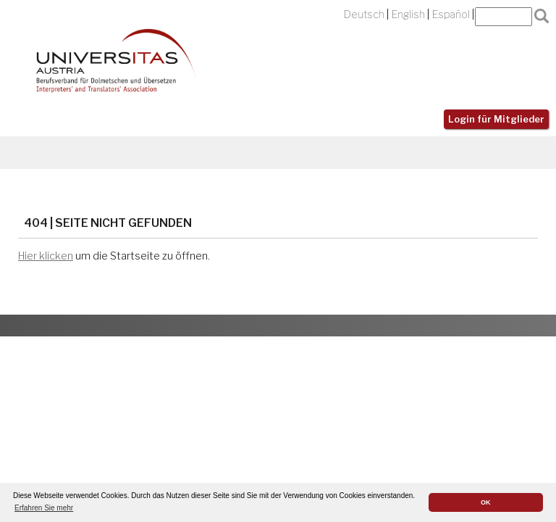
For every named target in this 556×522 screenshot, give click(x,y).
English (408, 14)
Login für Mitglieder (496, 119)
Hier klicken (45, 255)
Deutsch (364, 14)
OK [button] (486, 502)
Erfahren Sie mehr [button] (43, 508)
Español (451, 14)
